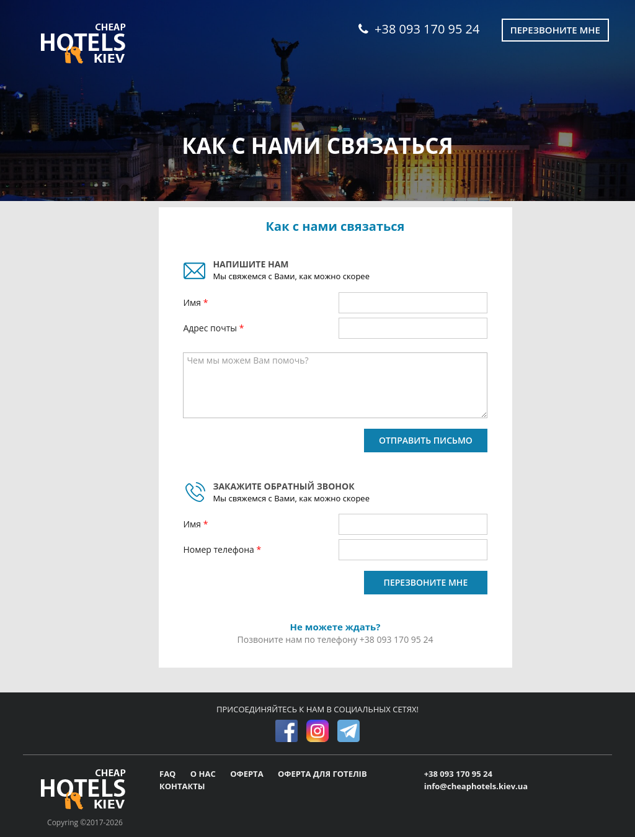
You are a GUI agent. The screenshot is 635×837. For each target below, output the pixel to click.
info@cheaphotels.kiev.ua (476, 786)
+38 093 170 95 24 (418, 28)
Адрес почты (211, 328)
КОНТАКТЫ (182, 786)
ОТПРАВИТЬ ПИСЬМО (426, 440)
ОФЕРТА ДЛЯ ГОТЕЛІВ (322, 773)
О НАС (204, 773)
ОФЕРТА (247, 773)
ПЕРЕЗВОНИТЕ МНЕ (426, 582)
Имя (193, 302)
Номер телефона (219, 549)
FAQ (168, 773)
